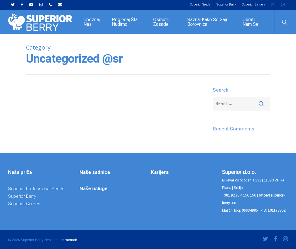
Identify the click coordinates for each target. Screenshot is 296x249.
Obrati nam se (250, 22)
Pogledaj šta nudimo (125, 22)
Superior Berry (226, 4)
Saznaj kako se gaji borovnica (207, 22)
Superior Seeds (200, 4)
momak (71, 240)
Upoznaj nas (92, 22)
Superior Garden (253, 4)
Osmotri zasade (161, 22)
